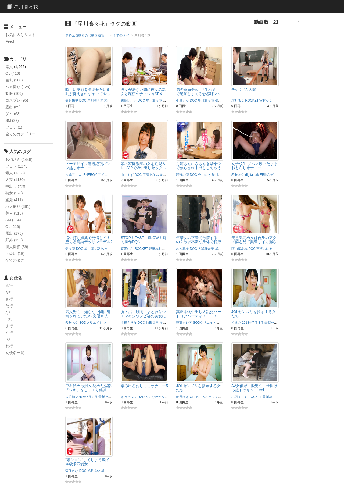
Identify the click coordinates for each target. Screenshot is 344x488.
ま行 (9, 326)
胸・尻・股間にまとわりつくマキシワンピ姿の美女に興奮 (143, 315)
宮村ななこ (267, 100)
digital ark (252, 175)
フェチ (13, 127)
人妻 (15, 179)
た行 (9, 306)
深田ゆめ (169, 100)
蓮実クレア (184, 323)
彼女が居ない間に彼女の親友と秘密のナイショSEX (143, 91)
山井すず (127, 175)
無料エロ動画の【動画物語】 (86, 35)
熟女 (14, 193)
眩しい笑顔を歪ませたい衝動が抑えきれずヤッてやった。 (87, 93)
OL (12, 73)
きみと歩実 (129, 397)
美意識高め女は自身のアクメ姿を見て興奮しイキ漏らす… (254, 242)
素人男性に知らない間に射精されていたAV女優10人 (87, 313)
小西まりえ (239, 397)
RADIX (143, 397)
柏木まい (110, 100)
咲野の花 (182, 175)
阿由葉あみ (239, 249)
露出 (13, 107)
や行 (9, 332)
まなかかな (157, 397)
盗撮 (14, 200)
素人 (9, 67)
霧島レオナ (129, 100)
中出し (16, 186)
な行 (9, 312)
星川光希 (280, 249)
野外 (14, 240)
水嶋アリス (73, 175)
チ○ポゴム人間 (243, 89)
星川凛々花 (95, 100)
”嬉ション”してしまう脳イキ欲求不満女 (87, 462)
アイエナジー (107, 175)
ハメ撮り (17, 87)
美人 (14, 213)
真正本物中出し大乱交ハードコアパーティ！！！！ (198, 313)
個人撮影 (16, 247)
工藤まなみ (151, 175)
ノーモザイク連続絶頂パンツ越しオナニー (87, 166)
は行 (9, 319)
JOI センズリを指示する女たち (253, 313)
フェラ (16, 166)
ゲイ (13, 114)
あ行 (9, 285)
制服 (14, 93)
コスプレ (16, 100)
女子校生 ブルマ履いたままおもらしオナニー (254, 166)
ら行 (9, 339)
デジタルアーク (281, 175)
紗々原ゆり (109, 249)
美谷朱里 (71, 100)
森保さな (71, 471)
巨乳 (14, 80)
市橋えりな (129, 323)
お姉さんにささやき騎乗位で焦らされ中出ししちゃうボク (198, 168)
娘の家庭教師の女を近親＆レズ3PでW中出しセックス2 (143, 168)
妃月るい (93, 471)
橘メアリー (223, 100)
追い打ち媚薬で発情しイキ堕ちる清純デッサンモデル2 (89, 240)
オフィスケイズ (219, 397)
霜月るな (237, 100)
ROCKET (252, 100)
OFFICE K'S (198, 397)
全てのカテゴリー (20, 134)
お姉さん (18, 159)
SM (12, 120)
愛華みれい (157, 249)
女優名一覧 (14, 353)
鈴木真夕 (182, 249)
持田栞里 (152, 323)
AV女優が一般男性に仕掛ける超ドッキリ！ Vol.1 (254, 388)
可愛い (14, 253)
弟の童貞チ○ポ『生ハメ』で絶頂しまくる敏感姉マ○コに (198, 93)
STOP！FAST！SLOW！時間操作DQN (143, 240)
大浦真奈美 (206, 249)
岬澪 (280, 100)
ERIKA (264, 175)
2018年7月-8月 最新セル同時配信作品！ (271, 323)
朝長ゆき (182, 397)
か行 (9, 292)
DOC (83, 100)
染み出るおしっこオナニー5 (144, 386)
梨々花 (70, 249)
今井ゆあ (204, 175)
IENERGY (90, 175)
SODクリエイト (90, 323)
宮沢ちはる (264, 249)
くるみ (236, 323)
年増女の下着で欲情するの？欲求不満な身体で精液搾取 (198, 242)
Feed (9, 41)
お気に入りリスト (20, 35)
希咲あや (237, 175)
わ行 (9, 346)
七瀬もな (182, 100)
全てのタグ (14, 260)
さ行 (9, 299)
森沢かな (127, 249)
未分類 (70, 397)
